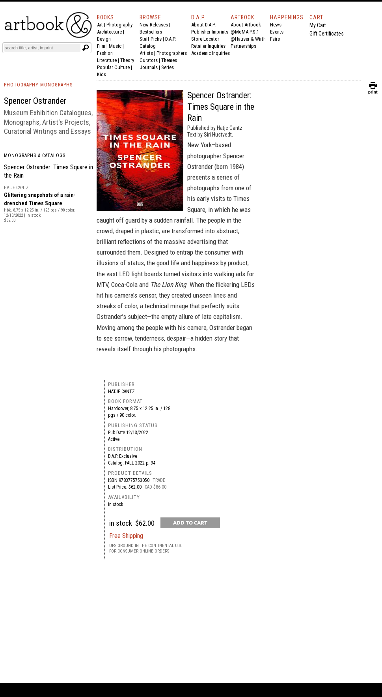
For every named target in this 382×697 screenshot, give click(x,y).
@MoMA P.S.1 (245, 32)
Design (104, 39)
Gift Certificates (326, 33)
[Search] (42, 48)
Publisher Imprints (209, 32)
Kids (101, 74)
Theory (127, 60)
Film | (103, 46)
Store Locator (205, 39)
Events (276, 32)
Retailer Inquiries (208, 46)
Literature (107, 60)
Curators (149, 60)
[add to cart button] (190, 522)
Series (167, 67)
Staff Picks (151, 39)
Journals (149, 67)
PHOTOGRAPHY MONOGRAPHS (38, 85)
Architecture (109, 32)
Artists (146, 53)
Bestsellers (151, 32)
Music (115, 46)
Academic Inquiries (210, 53)
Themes (169, 60)
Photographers (172, 53)
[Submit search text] (85, 48)
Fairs (275, 39)
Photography (119, 25)
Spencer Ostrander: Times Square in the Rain (220, 106)
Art (100, 25)
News (275, 25)
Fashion (105, 53)
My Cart (317, 25)
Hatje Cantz (121, 391)
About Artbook (246, 25)
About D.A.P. (203, 25)
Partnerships (243, 46)
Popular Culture (113, 67)
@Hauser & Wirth (248, 39)
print (373, 90)
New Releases (154, 25)
